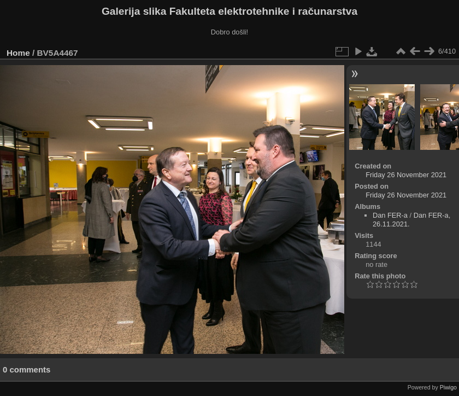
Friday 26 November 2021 (406, 175)
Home (18, 52)
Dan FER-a (390, 215)
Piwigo (448, 387)
